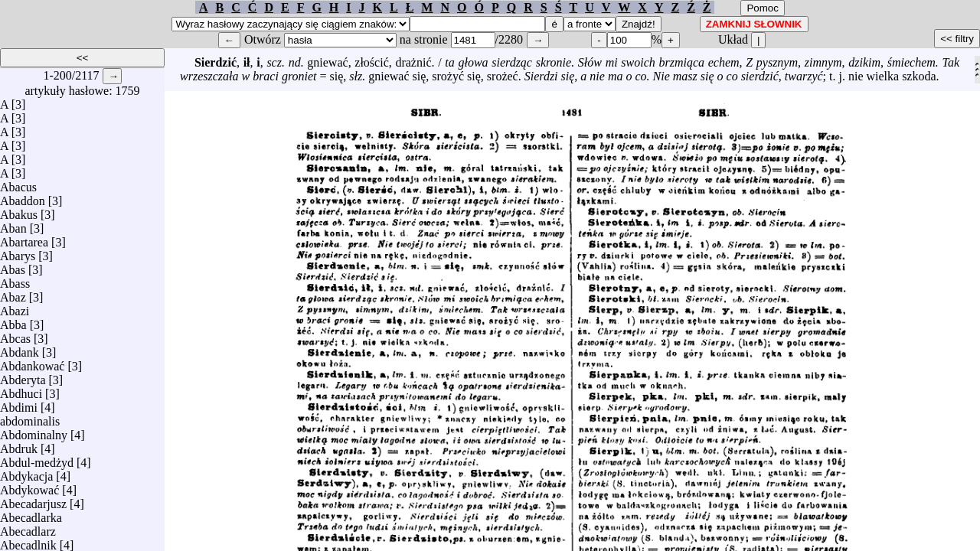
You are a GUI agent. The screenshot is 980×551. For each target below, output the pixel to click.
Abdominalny (33, 431)
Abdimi (19, 403)
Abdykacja (26, 472)
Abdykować (29, 486)
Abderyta (23, 376)
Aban (13, 224)
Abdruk (19, 445)
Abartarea (24, 238)
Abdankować (32, 362)
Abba (13, 321)
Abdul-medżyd (37, 458)
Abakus (19, 210)
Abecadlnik (28, 541)
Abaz (13, 293)
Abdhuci (21, 389)
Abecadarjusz (33, 500)
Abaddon (22, 197)
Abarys (17, 252)
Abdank (19, 348)
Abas (12, 265)
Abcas (15, 334)
